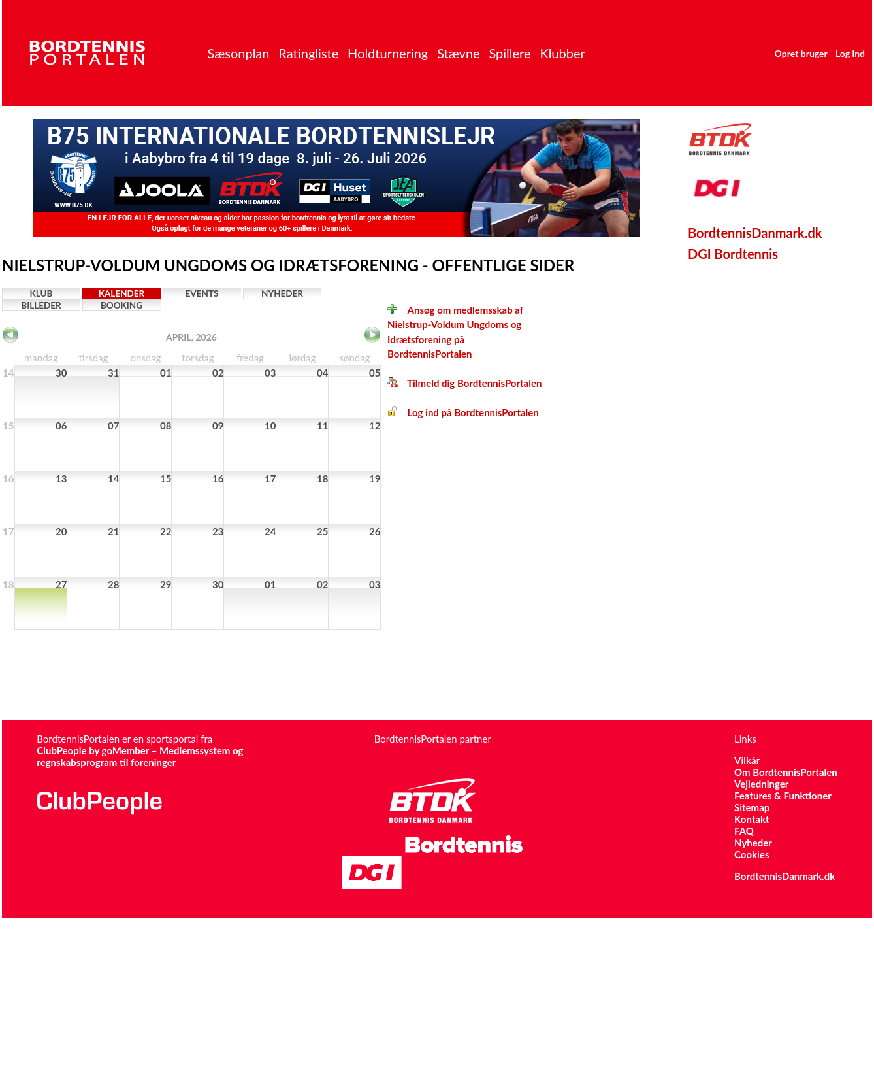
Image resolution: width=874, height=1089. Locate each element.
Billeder (41, 305)
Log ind (850, 53)
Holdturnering (388, 53)
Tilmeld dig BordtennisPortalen (464, 383)
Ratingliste (308, 53)
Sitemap (751, 807)
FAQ (744, 831)
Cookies (751, 854)
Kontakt (751, 819)
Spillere (509, 53)
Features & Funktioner (783, 795)
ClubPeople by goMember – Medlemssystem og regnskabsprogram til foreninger (140, 756)
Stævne (458, 53)
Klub (41, 293)
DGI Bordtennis (733, 253)
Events (202, 293)
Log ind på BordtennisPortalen (463, 412)
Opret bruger (801, 53)
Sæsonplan (238, 53)
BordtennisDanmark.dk (755, 233)
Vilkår (747, 760)
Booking (121, 305)
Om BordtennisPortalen (785, 772)
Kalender (122, 293)
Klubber (562, 53)
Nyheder (282, 293)
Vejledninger (761, 784)
